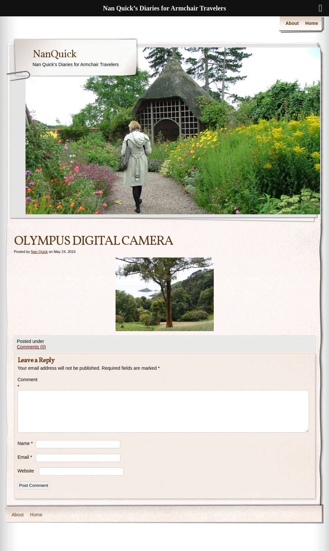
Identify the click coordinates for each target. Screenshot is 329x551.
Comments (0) (31, 346)
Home (311, 23)
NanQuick (54, 54)
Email (25, 457)
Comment (27, 383)
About (292, 23)
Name (25, 443)
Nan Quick (39, 252)
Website (26, 470)
